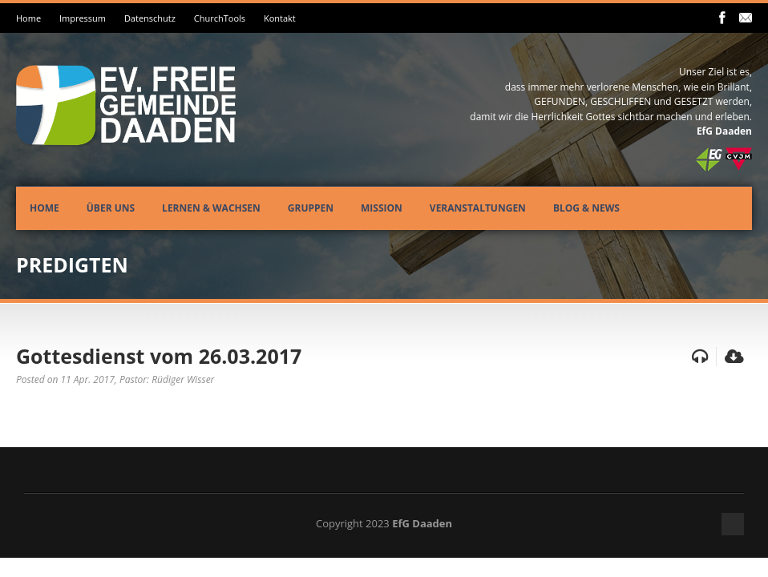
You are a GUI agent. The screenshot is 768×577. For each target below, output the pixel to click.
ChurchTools (219, 18)
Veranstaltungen (478, 208)
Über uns (111, 208)
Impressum (82, 18)
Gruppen (310, 208)
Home (28, 18)
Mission (381, 208)
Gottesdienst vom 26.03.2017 (158, 355)
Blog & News (586, 208)
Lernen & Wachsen (211, 208)
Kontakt (280, 18)
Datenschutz (150, 18)
